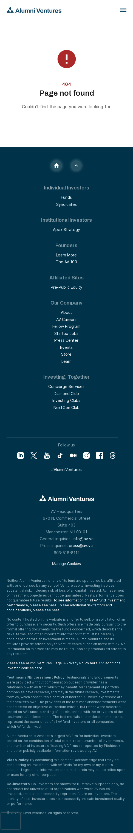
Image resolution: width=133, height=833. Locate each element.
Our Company (66, 303)
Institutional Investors (66, 220)
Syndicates (66, 204)
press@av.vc (81, 545)
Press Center (66, 340)
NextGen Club (66, 407)
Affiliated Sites (66, 277)
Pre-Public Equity (66, 287)
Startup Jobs (66, 333)
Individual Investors (66, 188)
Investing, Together (66, 377)
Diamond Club (66, 393)
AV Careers (66, 319)
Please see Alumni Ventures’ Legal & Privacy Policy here (52, 663)
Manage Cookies (66, 564)
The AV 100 (66, 261)
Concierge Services (66, 386)
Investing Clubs (66, 400)
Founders (66, 245)
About (66, 312)
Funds (66, 197)
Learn (66, 361)
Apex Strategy (66, 229)
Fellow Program (66, 326)
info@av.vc (83, 538)
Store (66, 354)
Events (66, 347)
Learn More (66, 255)
